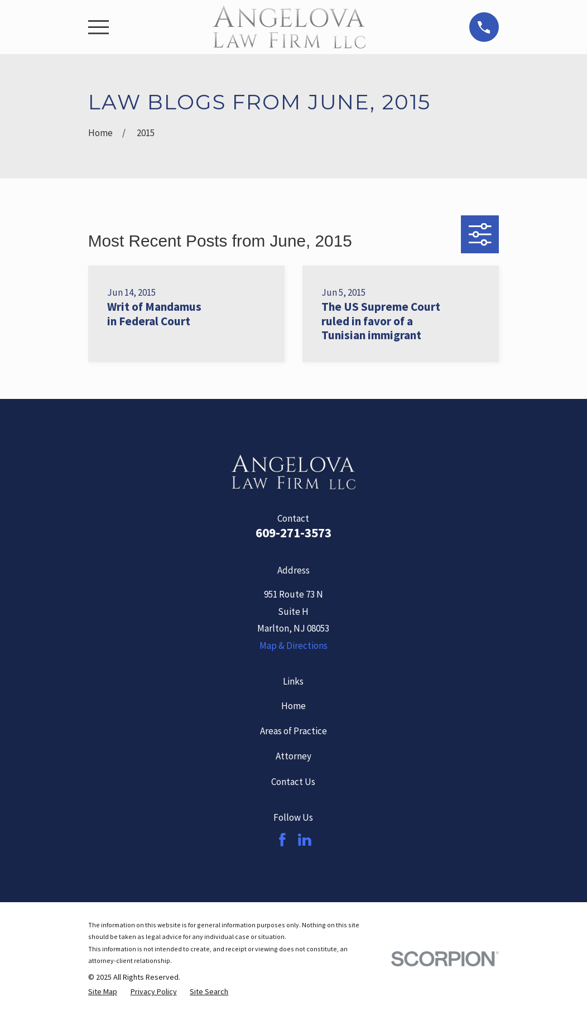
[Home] (289, 27)
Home (293, 706)
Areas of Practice (293, 731)
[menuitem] (102, 992)
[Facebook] (282, 839)
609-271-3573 (293, 532)
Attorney (293, 756)
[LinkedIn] (304, 839)
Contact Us (293, 782)
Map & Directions (293, 645)
